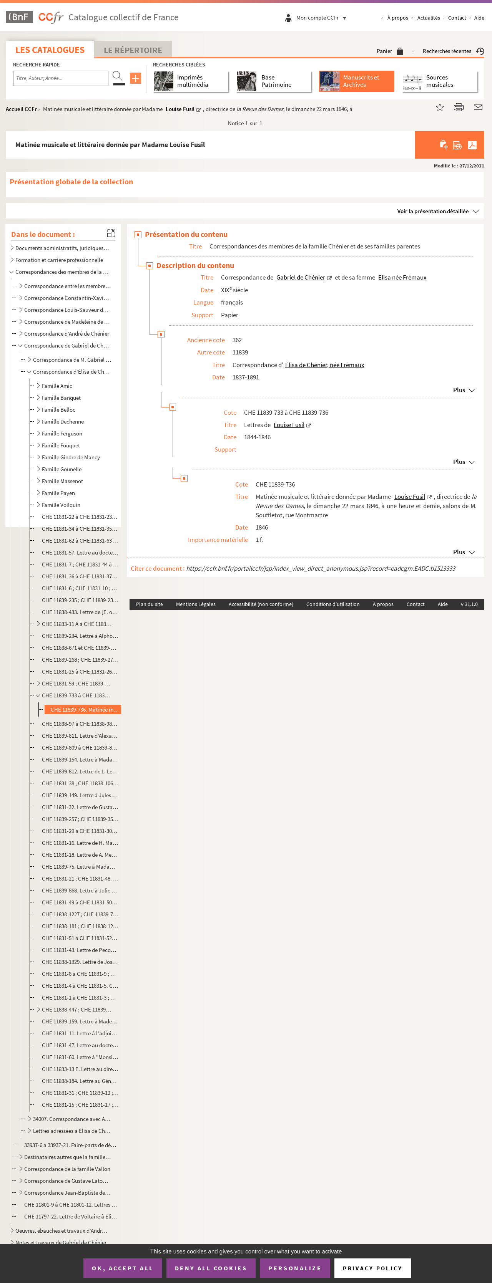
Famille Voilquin (61, 504)
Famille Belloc (58, 409)
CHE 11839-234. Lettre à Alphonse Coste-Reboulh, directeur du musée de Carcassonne (80, 635)
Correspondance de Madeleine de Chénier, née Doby (67, 321)
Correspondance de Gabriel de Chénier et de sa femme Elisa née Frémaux (67, 345)
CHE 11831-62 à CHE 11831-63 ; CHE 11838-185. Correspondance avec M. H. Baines (80, 540)
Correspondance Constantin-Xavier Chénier (67, 297)
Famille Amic (57, 385)
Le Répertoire (133, 50)
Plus (459, 390)
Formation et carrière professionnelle (59, 259)
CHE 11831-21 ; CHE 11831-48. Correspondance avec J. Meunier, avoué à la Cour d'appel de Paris (80, 878)
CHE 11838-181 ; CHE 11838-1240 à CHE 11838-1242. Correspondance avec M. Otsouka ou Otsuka (80, 926)
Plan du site (149, 604)
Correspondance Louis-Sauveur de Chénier (67, 309)
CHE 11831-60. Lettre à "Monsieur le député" (80, 1057)
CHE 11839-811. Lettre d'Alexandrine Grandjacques (80, 735)
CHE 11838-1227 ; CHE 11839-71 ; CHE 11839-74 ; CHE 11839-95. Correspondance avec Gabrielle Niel (80, 914)
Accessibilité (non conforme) (261, 604)
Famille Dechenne (63, 421)
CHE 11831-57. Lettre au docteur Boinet (80, 552)
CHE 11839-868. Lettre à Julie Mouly (80, 890)
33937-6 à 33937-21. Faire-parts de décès (70, 1145)
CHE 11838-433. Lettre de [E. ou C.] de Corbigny (80, 612)
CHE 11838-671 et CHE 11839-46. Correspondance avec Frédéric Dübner (80, 647)
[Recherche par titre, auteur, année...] (60, 78)
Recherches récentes (453, 51)
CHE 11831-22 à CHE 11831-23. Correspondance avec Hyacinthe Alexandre (80, 516)
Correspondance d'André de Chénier (67, 333)
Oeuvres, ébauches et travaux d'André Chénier (62, 1230)
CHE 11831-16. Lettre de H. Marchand (80, 842)
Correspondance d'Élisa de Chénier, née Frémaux (72, 371)
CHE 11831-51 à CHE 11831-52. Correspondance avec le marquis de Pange (80, 938)
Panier (390, 51)
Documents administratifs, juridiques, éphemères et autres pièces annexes (62, 248)
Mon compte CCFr (323, 17)
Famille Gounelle (61, 469)
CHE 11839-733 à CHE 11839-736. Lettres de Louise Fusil (77, 695)
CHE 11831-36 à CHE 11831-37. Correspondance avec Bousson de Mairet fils (80, 576)
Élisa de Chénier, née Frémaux (324, 365)
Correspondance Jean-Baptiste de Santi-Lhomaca (67, 1192)
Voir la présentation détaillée (433, 211)
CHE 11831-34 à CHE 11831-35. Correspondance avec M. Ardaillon (80, 528)
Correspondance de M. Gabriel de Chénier (72, 359)
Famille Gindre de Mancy (71, 457)
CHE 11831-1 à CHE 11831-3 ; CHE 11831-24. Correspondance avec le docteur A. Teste (80, 997)
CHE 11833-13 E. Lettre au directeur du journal (80, 1069)
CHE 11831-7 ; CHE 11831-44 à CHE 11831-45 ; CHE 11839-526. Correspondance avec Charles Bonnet (80, 564)
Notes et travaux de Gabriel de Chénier (60, 1242)
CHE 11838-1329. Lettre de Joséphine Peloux (80, 961)
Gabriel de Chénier (300, 277)
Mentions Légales (196, 604)
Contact (457, 17)
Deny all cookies (211, 1268)
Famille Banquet (61, 397)
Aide (479, 17)
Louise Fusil (180, 109)
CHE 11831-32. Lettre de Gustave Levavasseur (80, 807)
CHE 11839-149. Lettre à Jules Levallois (80, 795)
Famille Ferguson (62, 433)
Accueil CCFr (21, 109)
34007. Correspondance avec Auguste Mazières (72, 1118)
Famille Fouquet (61, 445)
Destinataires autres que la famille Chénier (67, 1156)
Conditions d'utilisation (333, 604)
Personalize (295, 1268)
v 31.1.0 (469, 604)
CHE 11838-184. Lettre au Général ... (80, 1080)
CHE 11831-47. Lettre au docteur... (80, 1045)
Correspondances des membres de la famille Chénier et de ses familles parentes (62, 271)
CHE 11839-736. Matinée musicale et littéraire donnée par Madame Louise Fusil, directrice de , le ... (85, 709)
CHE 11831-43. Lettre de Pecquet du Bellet (80, 950)
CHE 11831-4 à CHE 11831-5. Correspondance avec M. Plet (80, 985)
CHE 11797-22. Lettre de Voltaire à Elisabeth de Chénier (70, 1216)
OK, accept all (122, 1268)
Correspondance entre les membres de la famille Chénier (67, 286)
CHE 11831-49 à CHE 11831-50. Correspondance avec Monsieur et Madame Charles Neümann (80, 902)
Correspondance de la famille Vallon (67, 1168)
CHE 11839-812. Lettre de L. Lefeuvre (80, 771)
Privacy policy (372, 1268)
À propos (397, 17)
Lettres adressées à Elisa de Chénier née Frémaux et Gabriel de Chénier (72, 1130)
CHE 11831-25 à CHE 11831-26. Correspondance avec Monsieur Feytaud (80, 671)
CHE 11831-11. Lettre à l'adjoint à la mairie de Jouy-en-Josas (80, 1033)
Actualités (428, 17)
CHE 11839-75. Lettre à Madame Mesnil (80, 866)
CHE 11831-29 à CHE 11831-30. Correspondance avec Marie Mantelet (80, 830)
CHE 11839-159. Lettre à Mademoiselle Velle (80, 1021)
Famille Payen (58, 493)
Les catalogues (50, 50)
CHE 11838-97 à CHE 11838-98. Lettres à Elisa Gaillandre (80, 723)
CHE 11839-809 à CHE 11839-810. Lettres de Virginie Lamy (80, 747)
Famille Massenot (62, 481)
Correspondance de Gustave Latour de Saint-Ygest (67, 1180)
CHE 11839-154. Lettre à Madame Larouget (80, 759)
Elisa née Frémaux (402, 277)
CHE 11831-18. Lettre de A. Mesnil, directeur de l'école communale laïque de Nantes (80, 854)
